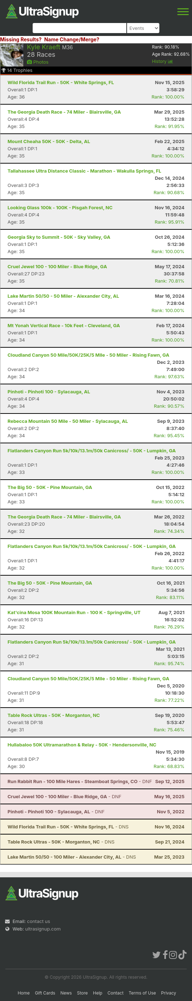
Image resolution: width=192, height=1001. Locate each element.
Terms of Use (142, 993)
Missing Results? (21, 39)
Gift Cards (45, 993)
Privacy (168, 993)
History (162, 61)
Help (97, 993)
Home (24, 993)
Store (82, 993)
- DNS (68, 826)
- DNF (80, 781)
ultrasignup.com (43, 929)
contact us (38, 921)
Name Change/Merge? (71, 39)
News (66, 993)
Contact (116, 993)
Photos (37, 62)
